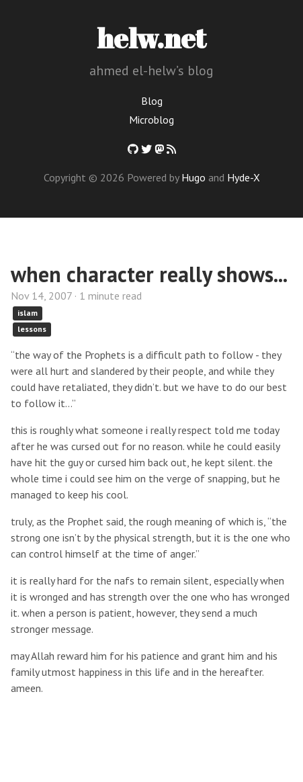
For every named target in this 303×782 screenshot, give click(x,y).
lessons (31, 329)
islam (27, 313)
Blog (152, 100)
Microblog (151, 119)
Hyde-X (243, 177)
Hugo (193, 177)
